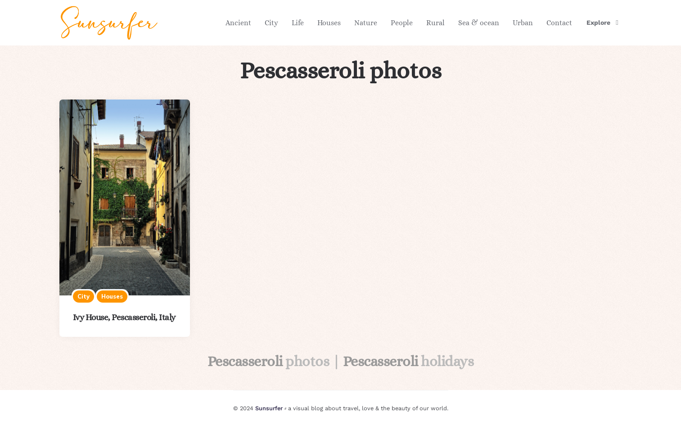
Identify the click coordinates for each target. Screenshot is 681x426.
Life (298, 22)
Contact (559, 22)
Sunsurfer (269, 408)
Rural (435, 22)
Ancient (238, 22)
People (402, 22)
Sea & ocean (478, 22)
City (271, 22)
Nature (365, 22)
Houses (329, 22)
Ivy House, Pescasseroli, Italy (124, 317)
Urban (523, 22)
